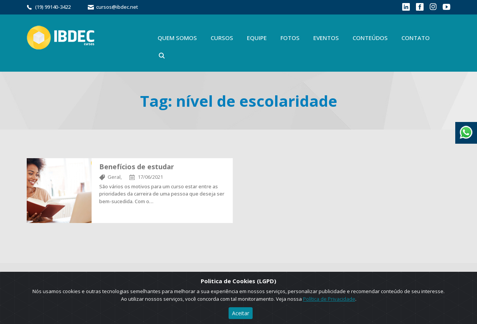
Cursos (222, 38)
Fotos (290, 38)
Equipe (257, 38)
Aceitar (240, 313)
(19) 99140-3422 (53, 6)
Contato (415, 38)
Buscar (162, 56)
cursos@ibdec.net (117, 6)
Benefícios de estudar (136, 166)
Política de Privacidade (329, 298)
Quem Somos (177, 38)
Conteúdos (370, 38)
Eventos (326, 38)
